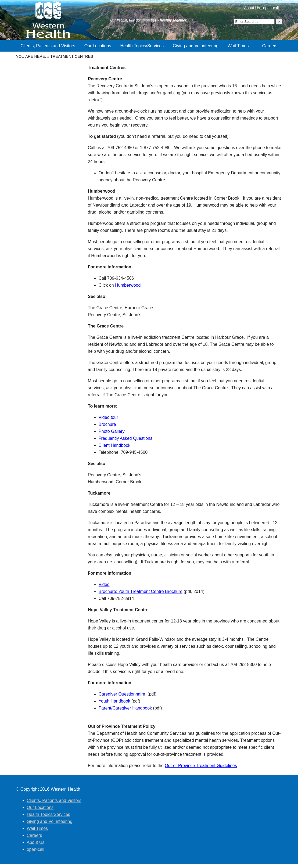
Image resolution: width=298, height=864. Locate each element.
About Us (252, 8)
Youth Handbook (114, 701)
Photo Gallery (112, 431)
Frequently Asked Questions (125, 438)
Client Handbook (114, 445)
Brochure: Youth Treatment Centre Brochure (140, 591)
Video (104, 584)
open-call (271, 8)
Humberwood (128, 285)
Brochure (107, 424)
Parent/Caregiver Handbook (125, 708)
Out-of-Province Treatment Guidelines (201, 765)
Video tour (108, 417)
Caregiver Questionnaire (122, 694)
